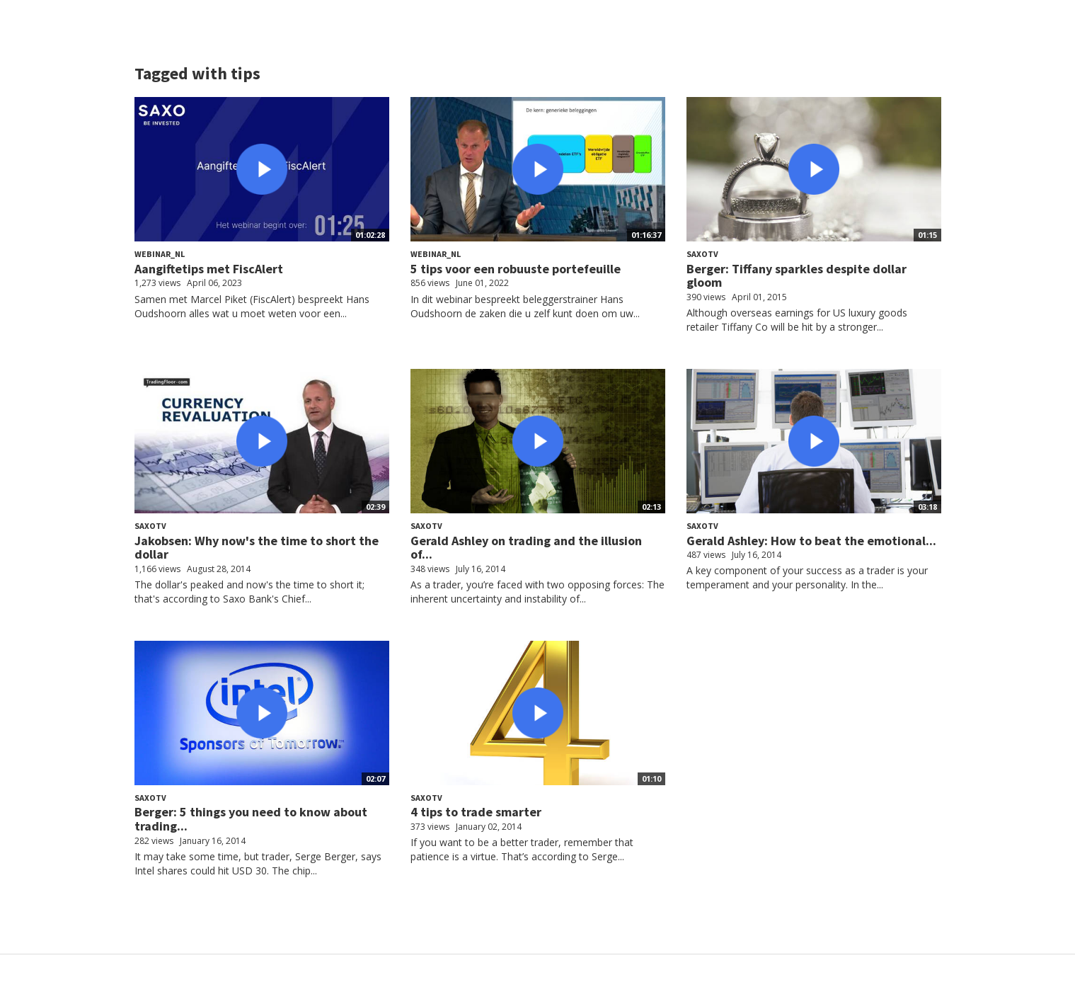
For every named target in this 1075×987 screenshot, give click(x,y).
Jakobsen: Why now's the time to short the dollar (256, 547)
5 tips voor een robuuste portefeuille (515, 269)
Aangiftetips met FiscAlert (208, 269)
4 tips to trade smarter (475, 812)
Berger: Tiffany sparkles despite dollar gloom (796, 276)
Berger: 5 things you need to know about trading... (250, 819)
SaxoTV (702, 254)
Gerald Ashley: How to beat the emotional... (811, 540)
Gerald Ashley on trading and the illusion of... (526, 547)
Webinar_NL (159, 254)
